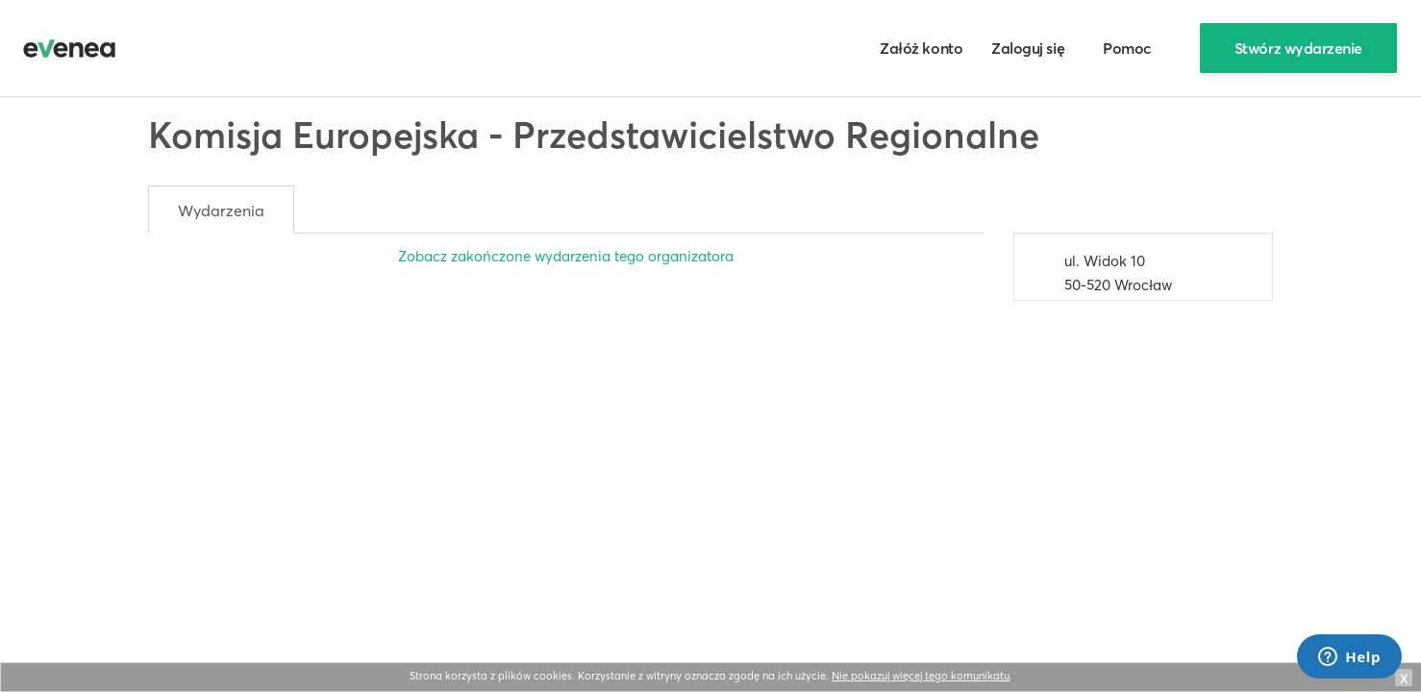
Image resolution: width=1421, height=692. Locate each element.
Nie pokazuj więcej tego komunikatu (921, 675)
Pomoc (1127, 48)
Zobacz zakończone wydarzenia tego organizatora (566, 256)
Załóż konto (921, 48)
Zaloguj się (1027, 48)
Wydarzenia (221, 210)
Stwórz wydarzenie (1298, 48)
